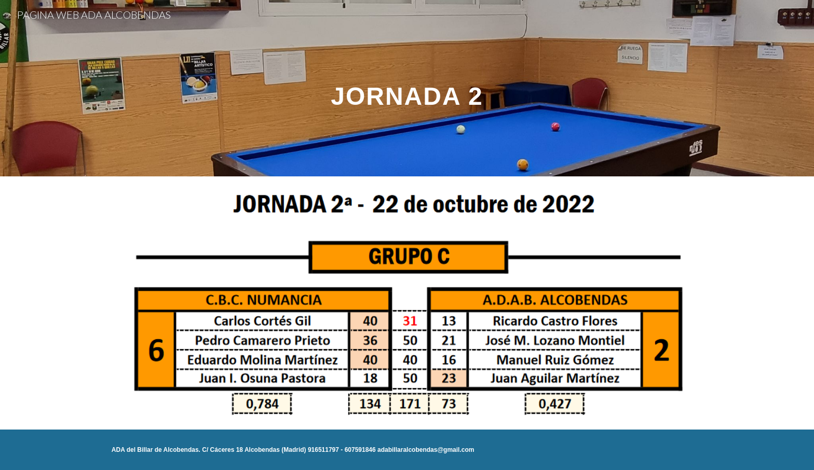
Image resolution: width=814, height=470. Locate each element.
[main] (407, 88)
